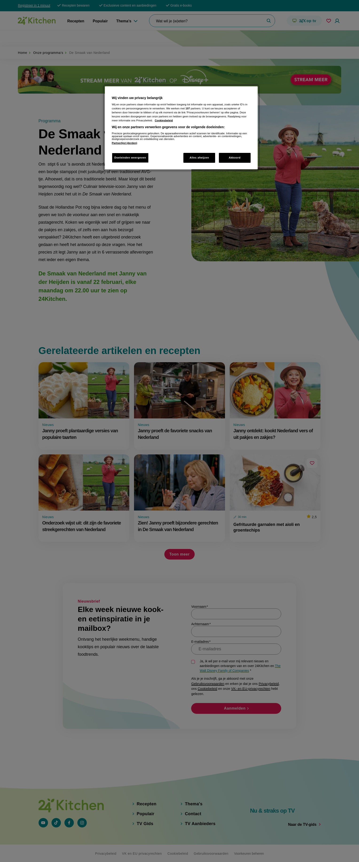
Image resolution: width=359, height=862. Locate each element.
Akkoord (235, 157)
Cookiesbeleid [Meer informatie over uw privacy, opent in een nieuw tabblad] (164, 120)
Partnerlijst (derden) (124, 143)
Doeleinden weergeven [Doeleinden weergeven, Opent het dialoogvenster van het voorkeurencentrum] (130, 157)
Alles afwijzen (199, 157)
